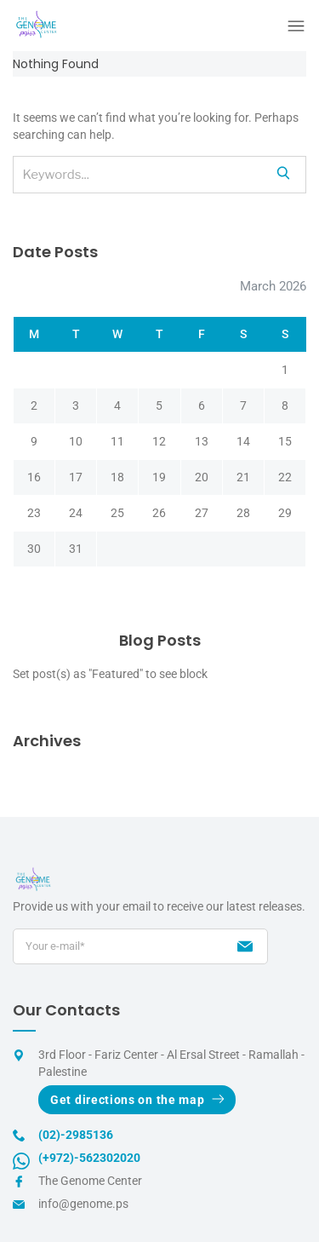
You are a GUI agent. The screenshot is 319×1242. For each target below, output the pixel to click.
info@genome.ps (83, 1203)
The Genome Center (90, 1180)
